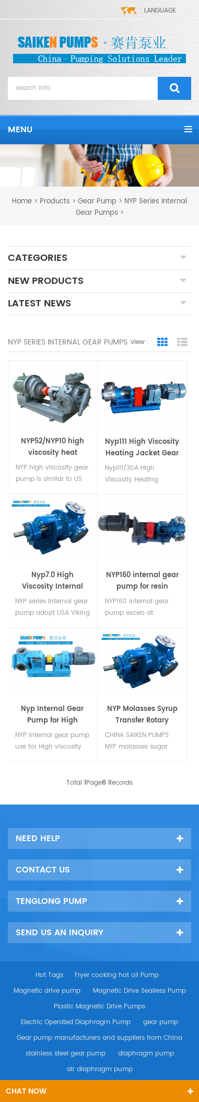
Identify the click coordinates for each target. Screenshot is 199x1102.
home (22, 201)
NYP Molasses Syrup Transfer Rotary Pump (142, 715)
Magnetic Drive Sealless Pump (139, 991)
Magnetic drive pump (47, 991)
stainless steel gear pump (66, 1054)
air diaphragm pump (100, 1069)
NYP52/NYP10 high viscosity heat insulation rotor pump (52, 447)
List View (182, 342)
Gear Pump (97, 201)
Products (55, 201)
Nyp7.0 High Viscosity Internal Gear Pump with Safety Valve (52, 581)
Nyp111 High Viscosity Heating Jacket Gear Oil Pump (142, 448)
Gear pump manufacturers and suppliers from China (99, 1038)
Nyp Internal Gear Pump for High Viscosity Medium (52, 715)
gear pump (160, 1022)
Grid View (162, 342)
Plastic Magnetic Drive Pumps (99, 1007)
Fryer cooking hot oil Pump (117, 975)
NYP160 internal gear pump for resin (142, 581)
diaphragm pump (146, 1054)
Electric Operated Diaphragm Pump (76, 1022)
